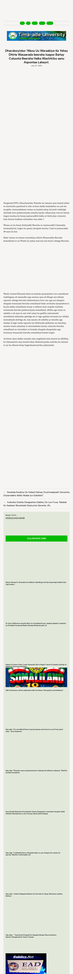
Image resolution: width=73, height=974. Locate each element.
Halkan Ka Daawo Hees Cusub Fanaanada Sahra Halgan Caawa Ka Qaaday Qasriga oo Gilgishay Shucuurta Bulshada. (36, 666)
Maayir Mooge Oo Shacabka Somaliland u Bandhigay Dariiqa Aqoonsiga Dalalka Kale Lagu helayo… (36, 583)
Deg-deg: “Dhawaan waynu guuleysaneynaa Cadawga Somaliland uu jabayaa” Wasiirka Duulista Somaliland (36, 772)
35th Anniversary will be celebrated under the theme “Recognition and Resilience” (34, 690)
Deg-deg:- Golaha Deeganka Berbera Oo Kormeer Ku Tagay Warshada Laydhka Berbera (34, 895)
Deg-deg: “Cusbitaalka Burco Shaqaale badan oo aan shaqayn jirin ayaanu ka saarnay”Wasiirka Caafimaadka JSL (33, 854)
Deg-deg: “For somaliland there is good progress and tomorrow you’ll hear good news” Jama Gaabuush (34, 730)
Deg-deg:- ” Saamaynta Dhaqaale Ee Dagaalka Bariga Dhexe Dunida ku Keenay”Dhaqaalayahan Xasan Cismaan (31, 936)
